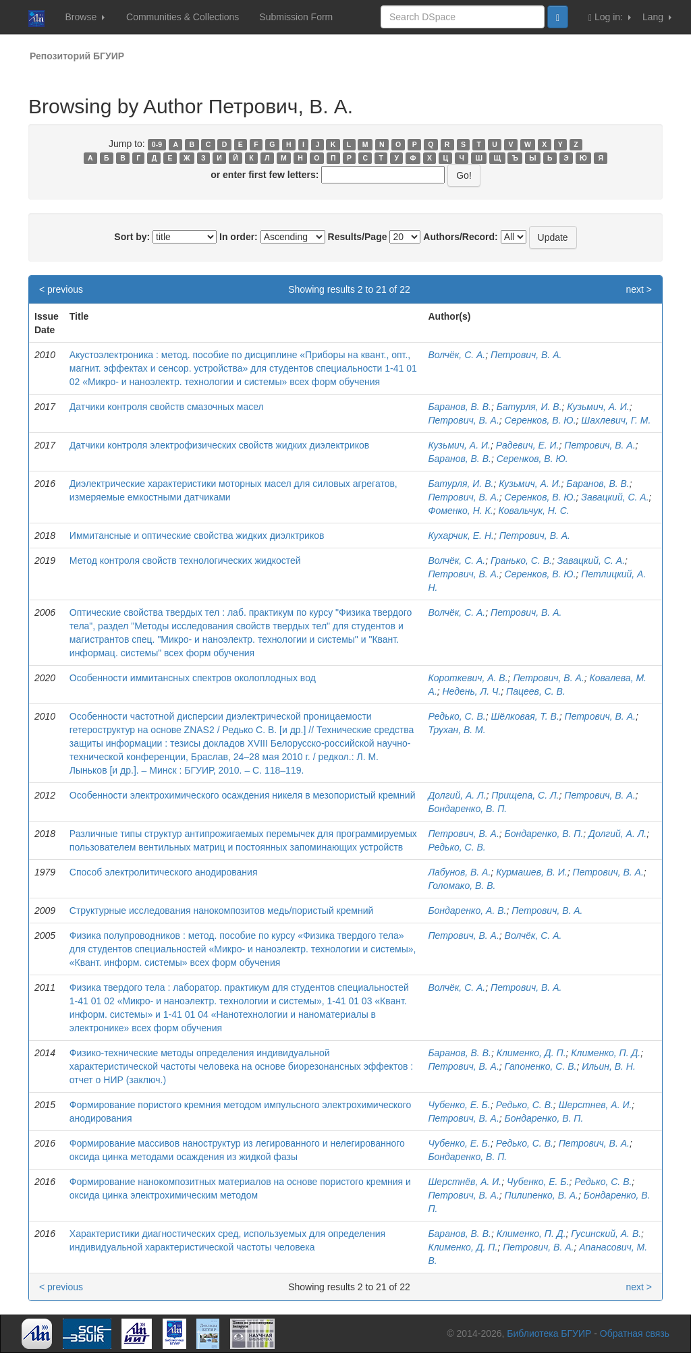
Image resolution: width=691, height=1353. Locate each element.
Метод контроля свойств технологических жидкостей (185, 560)
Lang (656, 16)
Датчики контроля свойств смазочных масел (167, 406)
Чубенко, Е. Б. (459, 1104)
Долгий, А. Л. (457, 795)
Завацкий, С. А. (614, 497)
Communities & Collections (182, 16)
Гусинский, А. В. (606, 1233)
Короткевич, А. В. (467, 677)
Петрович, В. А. (526, 354)
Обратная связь (634, 1333)
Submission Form (296, 16)
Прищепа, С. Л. (525, 795)
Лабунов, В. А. (459, 872)
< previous (61, 289)
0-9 (157, 144)
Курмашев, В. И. (532, 872)
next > (639, 289)
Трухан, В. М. (456, 729)
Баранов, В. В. (459, 406)
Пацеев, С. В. (535, 691)
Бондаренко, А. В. (467, 910)
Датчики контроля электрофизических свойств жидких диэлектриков (219, 445)
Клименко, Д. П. (531, 1052)
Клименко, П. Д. (605, 1052)
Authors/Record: (460, 236)
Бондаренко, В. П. (467, 808)
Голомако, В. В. (461, 885)
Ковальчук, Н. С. (533, 510)
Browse (85, 16)
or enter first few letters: (265, 174)
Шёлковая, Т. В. (525, 716)
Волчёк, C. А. (456, 560)
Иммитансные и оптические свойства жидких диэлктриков (197, 535)
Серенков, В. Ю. (540, 420)
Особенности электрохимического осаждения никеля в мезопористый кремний (243, 795)
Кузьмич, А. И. (598, 406)
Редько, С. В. (456, 716)
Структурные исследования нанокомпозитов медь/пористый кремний (221, 910)
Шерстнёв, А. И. (464, 1181)
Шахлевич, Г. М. (616, 420)
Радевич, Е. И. (527, 445)
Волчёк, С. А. (456, 354)
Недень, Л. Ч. (471, 691)
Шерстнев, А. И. (595, 1104)
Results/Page (357, 236)
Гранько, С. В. (521, 560)
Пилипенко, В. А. (541, 1195)
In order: (238, 236)
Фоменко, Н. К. (460, 510)
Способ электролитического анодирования (164, 872)
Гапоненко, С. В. (541, 1066)
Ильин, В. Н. (609, 1066)
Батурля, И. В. (529, 406)
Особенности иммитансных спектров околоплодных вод (193, 677)
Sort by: (132, 236)
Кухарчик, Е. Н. (460, 535)
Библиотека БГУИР (549, 1333)
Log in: (609, 17)
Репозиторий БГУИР (77, 56)
